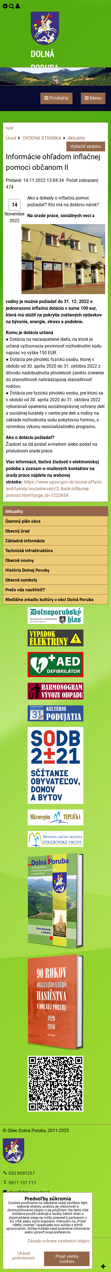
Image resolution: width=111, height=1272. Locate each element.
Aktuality (14, 511)
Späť (9, 128)
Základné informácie (25, 540)
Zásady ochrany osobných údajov (59, 1240)
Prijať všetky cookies (67, 1259)
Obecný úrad (17, 530)
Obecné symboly (21, 579)
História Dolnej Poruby (27, 570)
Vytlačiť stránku (85, 146)
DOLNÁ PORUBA (45, 61)
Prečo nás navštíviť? (25, 589)
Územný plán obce (22, 521)
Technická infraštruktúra (29, 550)
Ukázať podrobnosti (23, 1255)
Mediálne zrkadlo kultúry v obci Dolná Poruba (49, 599)
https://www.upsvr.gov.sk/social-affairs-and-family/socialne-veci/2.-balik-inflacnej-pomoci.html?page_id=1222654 (54, 488)
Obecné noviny (19, 560)
